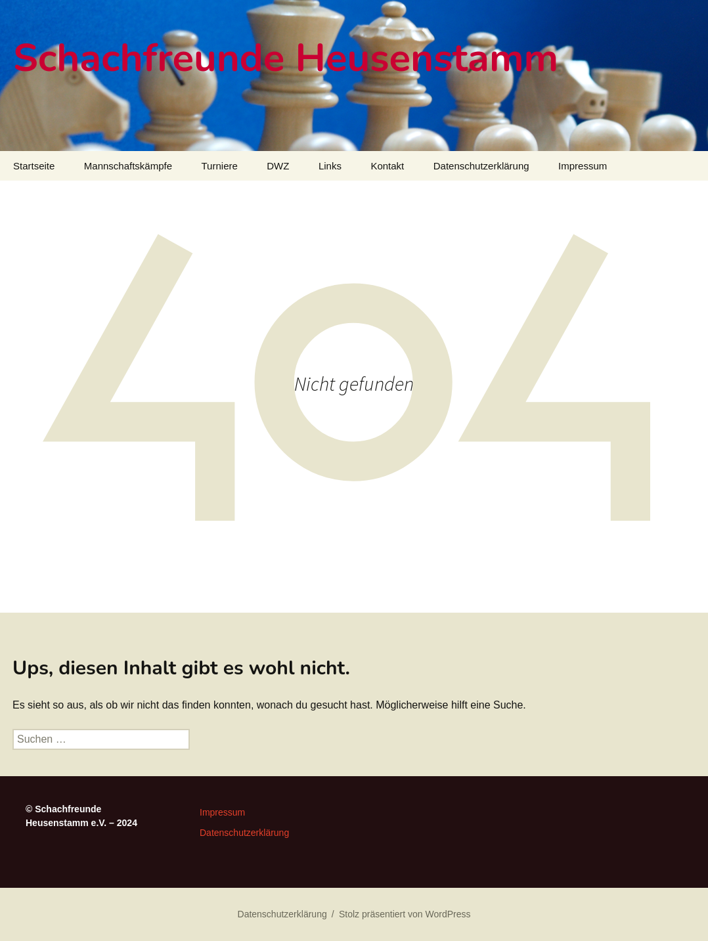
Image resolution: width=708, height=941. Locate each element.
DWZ (278, 165)
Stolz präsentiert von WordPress (405, 914)
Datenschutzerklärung (481, 165)
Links (330, 165)
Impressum (582, 165)
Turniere (220, 165)
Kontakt (387, 165)
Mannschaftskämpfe (128, 165)
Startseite (34, 165)
